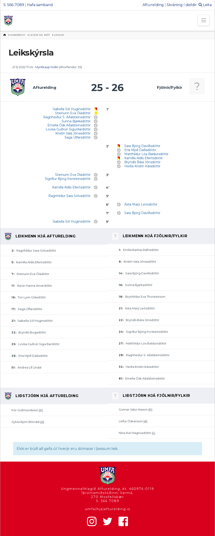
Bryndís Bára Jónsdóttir (142, 162)
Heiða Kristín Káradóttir (142, 166)
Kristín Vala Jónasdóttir (73, 133)
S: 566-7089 (13, 5)
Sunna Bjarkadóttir (76, 121)
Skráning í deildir (182, 5)
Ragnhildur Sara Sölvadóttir (69, 196)
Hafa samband (40, 5)
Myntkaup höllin (46, 67)
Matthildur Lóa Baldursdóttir (146, 154)
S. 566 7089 (107, 501)
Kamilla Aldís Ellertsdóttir (143, 158)
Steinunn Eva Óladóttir (73, 113)
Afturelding (153, 5)
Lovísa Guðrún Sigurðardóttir (68, 129)
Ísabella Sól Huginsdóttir (72, 109)
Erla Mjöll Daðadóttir (140, 150)
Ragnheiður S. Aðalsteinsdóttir (67, 117)
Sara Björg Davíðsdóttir (142, 146)
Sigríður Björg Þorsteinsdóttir (68, 179)
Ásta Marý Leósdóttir (140, 204)
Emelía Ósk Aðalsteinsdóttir (69, 125)
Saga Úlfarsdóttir (78, 137)
